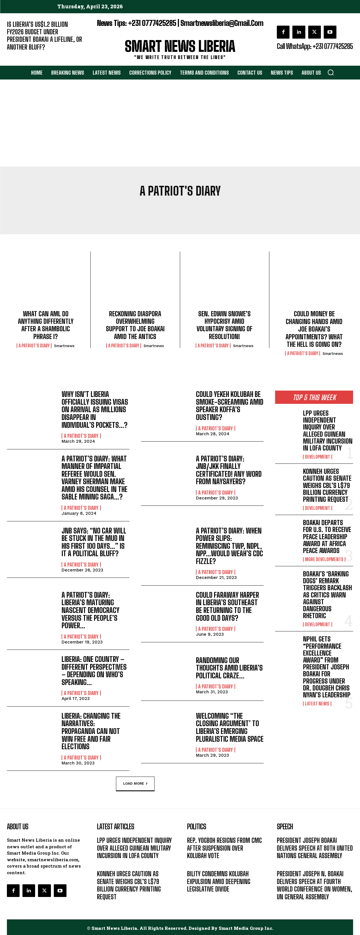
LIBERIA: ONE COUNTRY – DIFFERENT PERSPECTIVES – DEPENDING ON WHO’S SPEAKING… (94, 669)
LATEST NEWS (317, 703)
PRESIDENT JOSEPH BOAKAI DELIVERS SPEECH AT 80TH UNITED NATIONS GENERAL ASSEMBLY (315, 846)
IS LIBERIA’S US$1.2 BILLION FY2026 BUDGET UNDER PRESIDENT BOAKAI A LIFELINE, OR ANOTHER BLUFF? (44, 35)
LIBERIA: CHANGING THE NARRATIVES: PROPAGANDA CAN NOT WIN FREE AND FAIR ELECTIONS (91, 730)
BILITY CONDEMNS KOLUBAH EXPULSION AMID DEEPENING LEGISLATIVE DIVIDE (218, 880)
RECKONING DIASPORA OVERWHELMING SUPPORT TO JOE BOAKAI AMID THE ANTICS (135, 325)
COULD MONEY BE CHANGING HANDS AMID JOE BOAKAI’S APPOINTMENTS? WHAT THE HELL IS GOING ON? (314, 329)
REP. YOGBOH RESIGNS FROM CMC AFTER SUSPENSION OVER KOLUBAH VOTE (224, 846)
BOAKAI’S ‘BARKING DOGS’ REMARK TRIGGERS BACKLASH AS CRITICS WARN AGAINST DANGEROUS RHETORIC (327, 595)
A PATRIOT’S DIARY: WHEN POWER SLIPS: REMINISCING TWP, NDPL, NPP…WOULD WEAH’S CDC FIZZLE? (229, 545)
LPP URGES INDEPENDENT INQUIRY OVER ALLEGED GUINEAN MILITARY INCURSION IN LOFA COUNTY (328, 430)
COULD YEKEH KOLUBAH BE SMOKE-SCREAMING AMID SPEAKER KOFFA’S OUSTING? (229, 405)
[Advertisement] (180, 123)
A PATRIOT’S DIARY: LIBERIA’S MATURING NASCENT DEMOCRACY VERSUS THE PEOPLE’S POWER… (90, 609)
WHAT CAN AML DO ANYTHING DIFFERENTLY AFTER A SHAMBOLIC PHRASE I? (45, 325)
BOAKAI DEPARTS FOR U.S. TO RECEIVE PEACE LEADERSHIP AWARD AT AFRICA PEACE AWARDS (327, 536)
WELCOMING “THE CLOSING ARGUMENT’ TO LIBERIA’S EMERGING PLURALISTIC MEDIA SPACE (230, 726)
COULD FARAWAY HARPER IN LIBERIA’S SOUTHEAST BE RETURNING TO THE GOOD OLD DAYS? (227, 605)
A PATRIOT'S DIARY (34, 345)
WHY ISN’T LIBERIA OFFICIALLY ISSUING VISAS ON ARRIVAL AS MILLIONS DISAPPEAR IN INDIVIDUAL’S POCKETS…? (95, 409)
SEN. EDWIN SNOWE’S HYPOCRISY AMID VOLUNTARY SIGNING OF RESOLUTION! (224, 325)
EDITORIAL (16, 56)
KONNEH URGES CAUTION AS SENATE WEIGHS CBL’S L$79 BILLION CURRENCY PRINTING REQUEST (327, 485)
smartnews (64, 346)
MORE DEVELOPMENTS (324, 559)
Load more (135, 782)
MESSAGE (286, 863)
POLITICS (195, 863)
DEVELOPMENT (317, 457)
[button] (331, 72)
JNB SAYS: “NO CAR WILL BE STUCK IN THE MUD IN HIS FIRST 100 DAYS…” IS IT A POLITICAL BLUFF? (94, 541)
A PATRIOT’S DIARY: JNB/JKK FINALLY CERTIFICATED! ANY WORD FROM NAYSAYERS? (229, 469)
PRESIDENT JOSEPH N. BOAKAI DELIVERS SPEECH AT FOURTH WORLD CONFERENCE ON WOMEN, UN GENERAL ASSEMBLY (314, 883)
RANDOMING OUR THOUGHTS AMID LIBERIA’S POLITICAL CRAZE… (229, 667)
